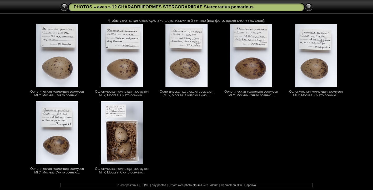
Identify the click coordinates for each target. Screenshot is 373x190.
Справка (250, 185)
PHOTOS (83, 6)
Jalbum (213, 185)
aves (102, 6)
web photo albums (190, 185)
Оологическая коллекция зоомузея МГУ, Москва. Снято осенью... (57, 93)
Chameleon (228, 185)
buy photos (159, 185)
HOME (144, 185)
